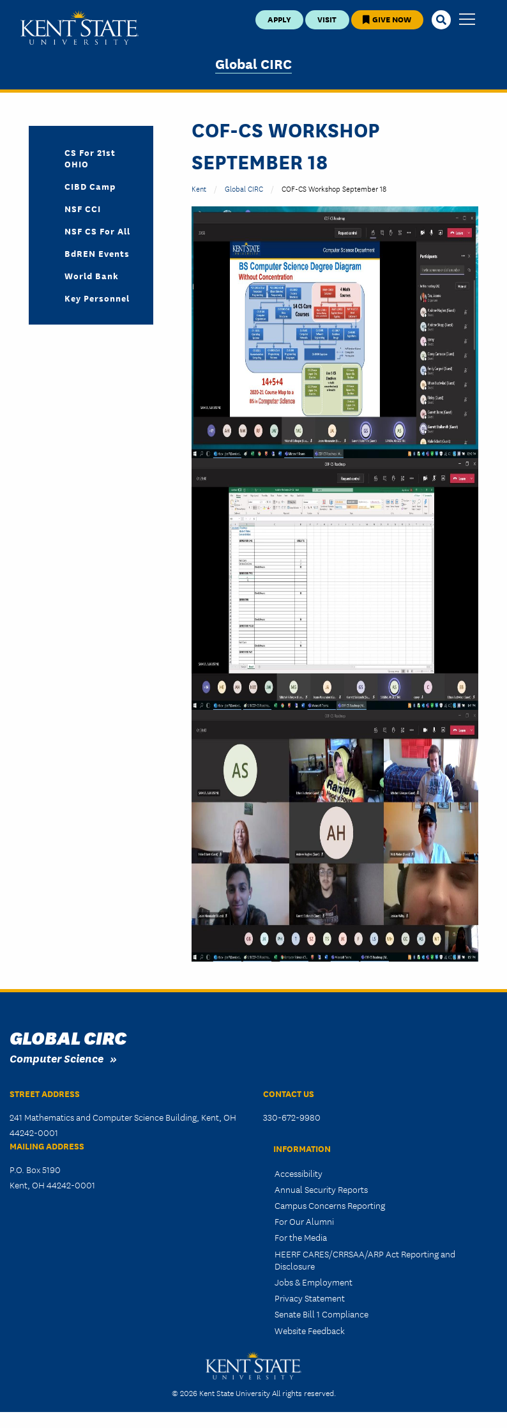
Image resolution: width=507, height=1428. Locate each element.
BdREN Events (97, 253)
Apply (279, 19)
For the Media (301, 1237)
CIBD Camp (90, 186)
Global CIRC (253, 63)
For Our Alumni (304, 1221)
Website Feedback (310, 1330)
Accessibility (298, 1173)
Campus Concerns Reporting (330, 1205)
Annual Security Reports (321, 1189)
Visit (327, 19)
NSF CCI (82, 208)
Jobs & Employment (313, 1282)
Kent (199, 188)
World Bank (91, 275)
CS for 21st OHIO (90, 157)
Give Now (387, 19)
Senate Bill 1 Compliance (321, 1314)
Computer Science (56, 1058)
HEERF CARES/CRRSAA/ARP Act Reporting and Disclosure (365, 1260)
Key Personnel (97, 297)
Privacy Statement (310, 1298)
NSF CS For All (97, 230)
